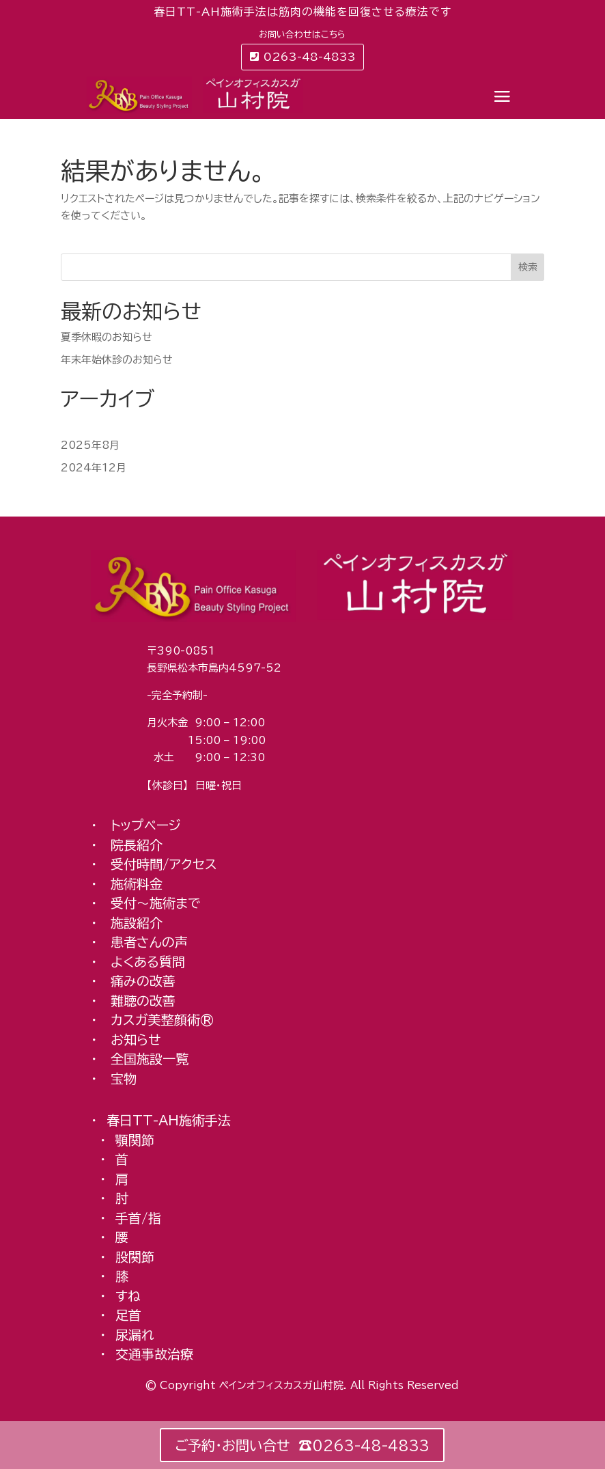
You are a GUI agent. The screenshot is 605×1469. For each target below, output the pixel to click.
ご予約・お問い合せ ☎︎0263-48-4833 (302, 1445)
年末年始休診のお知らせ (117, 360)
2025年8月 (90, 445)
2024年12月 (93, 468)
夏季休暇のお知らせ (106, 337)
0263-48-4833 (310, 56)
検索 (527, 267)
